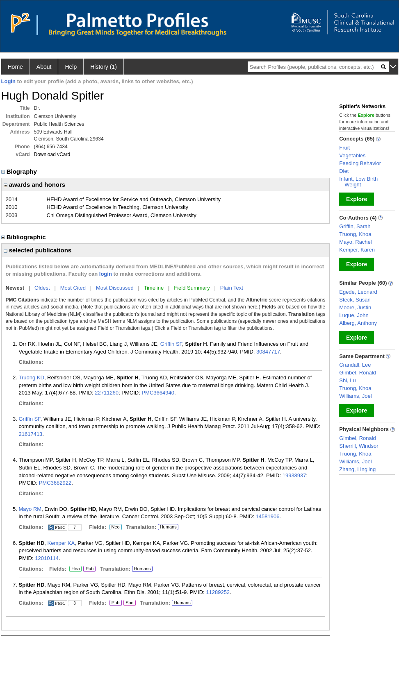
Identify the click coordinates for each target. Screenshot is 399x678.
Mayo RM (30, 509)
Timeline (154, 288)
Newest (15, 288)
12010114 (47, 558)
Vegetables (352, 155)
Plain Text (231, 288)
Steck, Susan (355, 300)
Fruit (344, 148)
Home (15, 66)
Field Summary (192, 288)
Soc (129, 603)
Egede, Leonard (358, 292)
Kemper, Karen (357, 250)
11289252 (218, 592)
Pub (89, 569)
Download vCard (52, 154)
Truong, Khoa (355, 234)
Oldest (42, 288)
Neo (115, 527)
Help (71, 66)
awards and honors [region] (35, 184)
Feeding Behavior (360, 163)
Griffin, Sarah (354, 226)
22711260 (107, 393)
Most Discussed (115, 288)
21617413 (31, 434)
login (105, 274)
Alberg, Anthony (358, 323)
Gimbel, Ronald (357, 373)
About (44, 66)
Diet (344, 171)
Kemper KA (61, 543)
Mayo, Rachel (355, 242)
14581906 (268, 516)
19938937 (294, 475)
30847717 (268, 352)
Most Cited (73, 288)
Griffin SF (171, 344)
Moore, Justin (355, 307)
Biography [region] (20, 171)
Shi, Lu (347, 380)
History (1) (103, 66)
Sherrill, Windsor (358, 446)
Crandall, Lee (355, 365)
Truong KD (31, 377)
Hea (75, 569)
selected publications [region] (38, 250)
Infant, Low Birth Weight (358, 182)
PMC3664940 (157, 393)
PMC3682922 (55, 483)
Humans (168, 526)
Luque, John (354, 315)
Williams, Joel (355, 396)
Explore (356, 199)
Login (8, 81)
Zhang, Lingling (357, 469)
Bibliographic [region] (24, 237)
